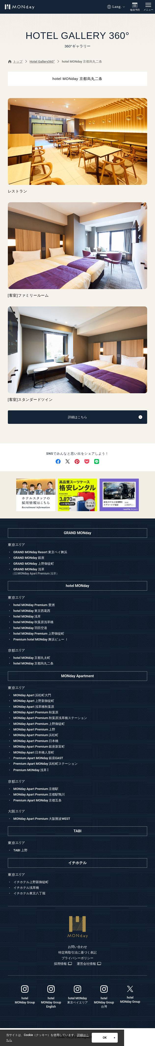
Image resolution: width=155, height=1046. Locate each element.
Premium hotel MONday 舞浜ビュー (40, 639)
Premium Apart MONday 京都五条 (37, 800)
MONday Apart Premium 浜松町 (36, 735)
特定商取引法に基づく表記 (77, 952)
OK (109, 1037)
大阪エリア (16, 811)
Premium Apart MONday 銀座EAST (38, 758)
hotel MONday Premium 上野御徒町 (38, 633)
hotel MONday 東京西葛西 (32, 611)
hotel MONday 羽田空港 (30, 628)
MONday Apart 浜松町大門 (32, 695)
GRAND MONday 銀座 (28, 558)
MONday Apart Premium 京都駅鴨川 (39, 794)
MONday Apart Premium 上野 (34, 729)
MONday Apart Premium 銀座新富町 (39, 746)
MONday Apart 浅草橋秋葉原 (33, 707)
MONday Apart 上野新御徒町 (33, 701)
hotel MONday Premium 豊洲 (34, 605)
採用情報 (63, 964)
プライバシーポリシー (77, 958)
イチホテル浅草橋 (26, 887)
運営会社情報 (89, 964)
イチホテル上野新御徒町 (31, 882)
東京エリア (16, 688)
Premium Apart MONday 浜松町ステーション (45, 763)
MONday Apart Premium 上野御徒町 (39, 724)
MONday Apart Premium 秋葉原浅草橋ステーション (50, 718)
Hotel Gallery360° (42, 61)
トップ (15, 61)
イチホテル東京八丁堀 (29, 893)
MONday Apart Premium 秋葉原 (36, 712)
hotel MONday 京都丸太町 (32, 658)
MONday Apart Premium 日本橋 (36, 741)
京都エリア (16, 781)
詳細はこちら (105, 417)
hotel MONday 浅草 (27, 616)
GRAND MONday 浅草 (79, 571)
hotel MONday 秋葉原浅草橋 (33, 622)
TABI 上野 (20, 850)
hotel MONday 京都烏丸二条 (33, 663)
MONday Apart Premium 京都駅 (36, 789)
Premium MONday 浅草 (31, 770)
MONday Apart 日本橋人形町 (33, 752)
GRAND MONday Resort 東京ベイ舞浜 (40, 552)
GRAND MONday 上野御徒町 (33, 563)
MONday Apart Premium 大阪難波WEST (41, 819)
